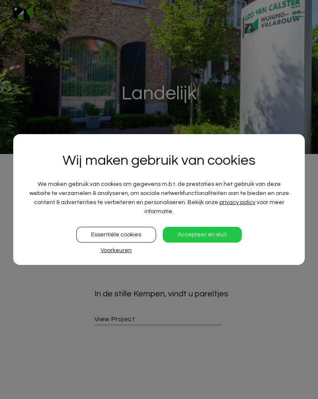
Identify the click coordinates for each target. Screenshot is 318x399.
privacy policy (237, 202)
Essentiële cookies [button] (116, 235)
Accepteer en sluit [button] (202, 235)
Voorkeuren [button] (116, 250)
